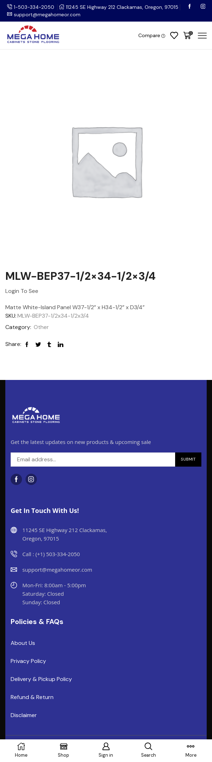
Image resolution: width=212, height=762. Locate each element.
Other (41, 327)
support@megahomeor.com (47, 14)
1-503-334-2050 (35, 7)
